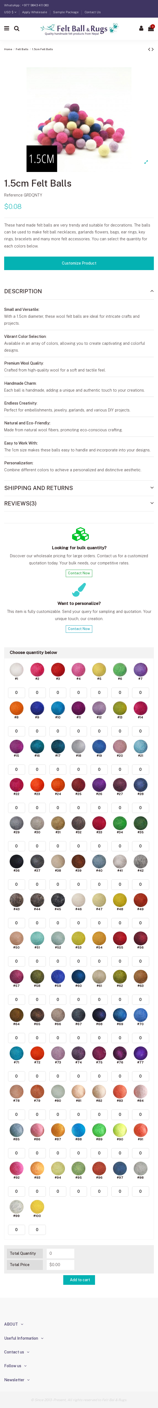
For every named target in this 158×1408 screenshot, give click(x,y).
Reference (13, 195)
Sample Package (66, 12)
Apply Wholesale (35, 12)
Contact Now (79, 573)
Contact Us (93, 12)
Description (79, 291)
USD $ (10, 12)
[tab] (79, 291)
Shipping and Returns (79, 488)
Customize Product (79, 263)
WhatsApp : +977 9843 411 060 (26, 5)
